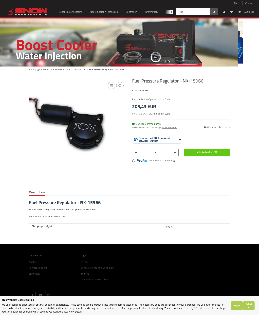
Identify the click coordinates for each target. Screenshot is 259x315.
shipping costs (162, 113)
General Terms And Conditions (98, 267)
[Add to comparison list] (111, 85)
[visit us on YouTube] (40, 295)
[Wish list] (231, 11)
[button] (224, 11)
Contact (249, 3)
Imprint (85, 273)
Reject (237, 305)
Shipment (34, 273)
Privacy (84, 262)
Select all (249, 305)
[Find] (193, 11)
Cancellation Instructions (94, 279)
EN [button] (235, 3)
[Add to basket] (207, 152)
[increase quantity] (174, 152)
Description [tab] (37, 192)
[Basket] (245, 11)
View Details (76, 311)
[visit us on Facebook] (32, 295)
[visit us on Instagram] (48, 295)
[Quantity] (155, 152)
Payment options (38, 267)
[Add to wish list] (120, 85)
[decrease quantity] (136, 152)
